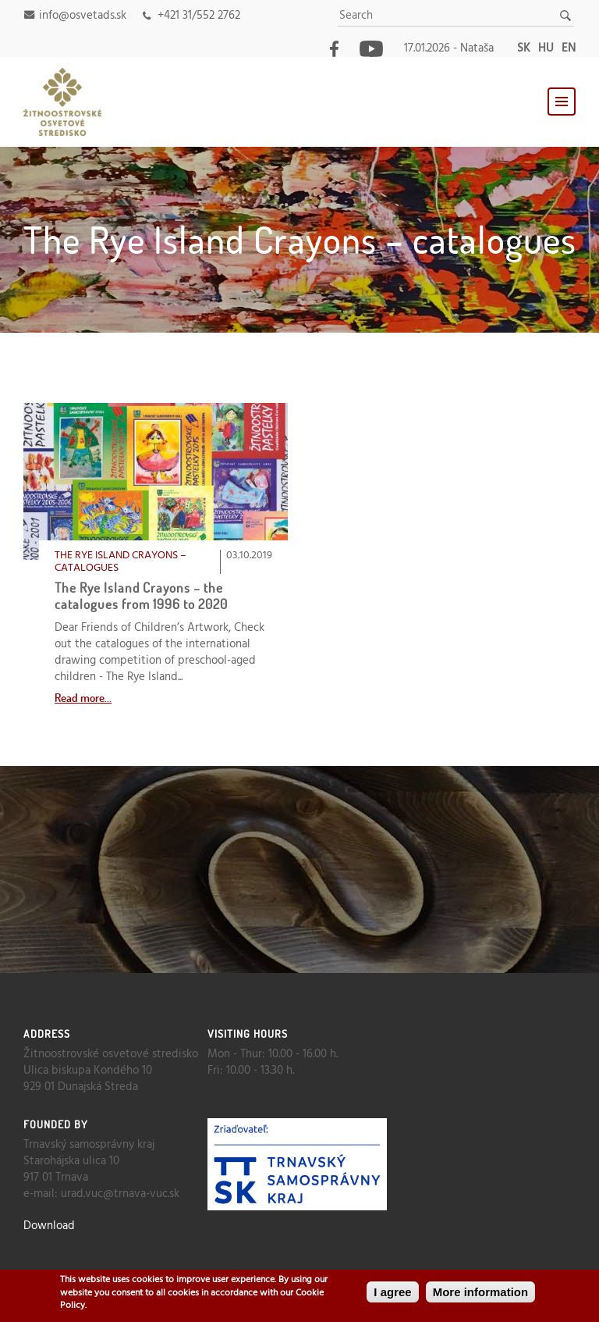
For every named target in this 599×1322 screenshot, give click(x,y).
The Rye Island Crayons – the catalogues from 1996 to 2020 (141, 595)
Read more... (83, 697)
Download (49, 1226)
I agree (392, 1292)
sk (523, 48)
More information (481, 1292)
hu (546, 48)
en (569, 48)
